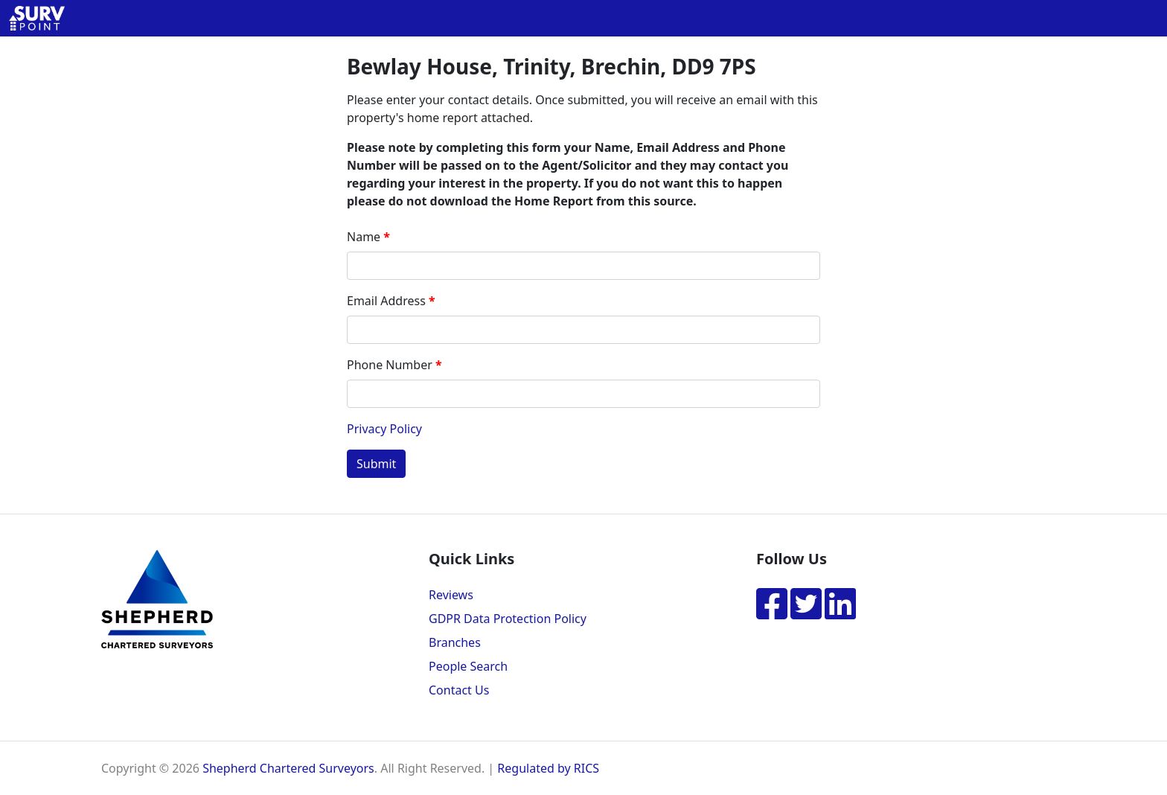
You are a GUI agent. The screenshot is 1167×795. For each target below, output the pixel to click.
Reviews (451, 595)
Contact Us (459, 690)
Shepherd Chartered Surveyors (288, 768)
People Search (468, 666)
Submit (376, 464)
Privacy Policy (384, 429)
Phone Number (389, 365)
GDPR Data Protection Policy (507, 618)
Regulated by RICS (548, 768)
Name (363, 237)
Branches (455, 642)
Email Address (386, 301)
